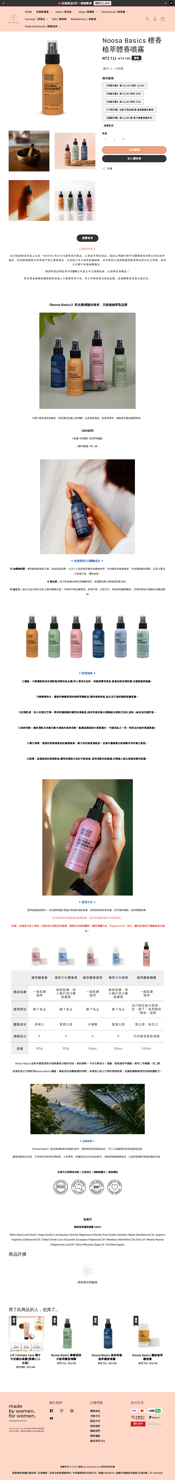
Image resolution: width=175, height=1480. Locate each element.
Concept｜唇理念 (35, 19)
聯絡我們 (95, 1430)
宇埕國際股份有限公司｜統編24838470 (93, 1472)
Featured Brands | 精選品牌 (41, 26)
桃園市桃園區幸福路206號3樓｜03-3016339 (139, 1472)
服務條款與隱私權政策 (24, 1472)
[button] (147, 19)
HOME (28, 11)
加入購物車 (134, 158)
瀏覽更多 (108, 125)
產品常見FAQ (97, 1440)
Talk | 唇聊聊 (59, 19)
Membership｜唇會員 (83, 19)
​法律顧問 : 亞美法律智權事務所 (54, 1472)
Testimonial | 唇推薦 (113, 11)
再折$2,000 (102, 3)
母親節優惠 (42, 11)
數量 (104, 133)
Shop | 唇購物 (86, 11)
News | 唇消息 (63, 11)
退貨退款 (95, 1426)
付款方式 (95, 1416)
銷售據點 (95, 1435)
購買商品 (95, 1411)
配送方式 (95, 1421)
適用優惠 (108, 78)
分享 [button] (107, 168)
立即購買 (134, 150)
